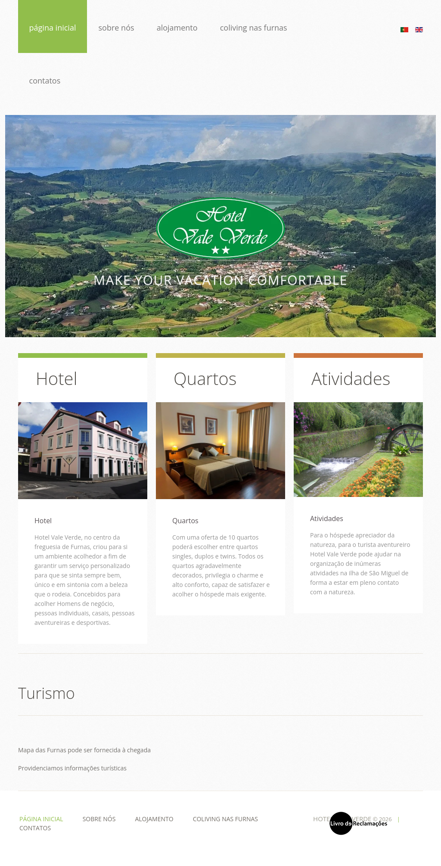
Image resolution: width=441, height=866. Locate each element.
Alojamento (178, 27)
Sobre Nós (117, 27)
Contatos (45, 80)
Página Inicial (52, 27)
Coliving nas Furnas (255, 27)
